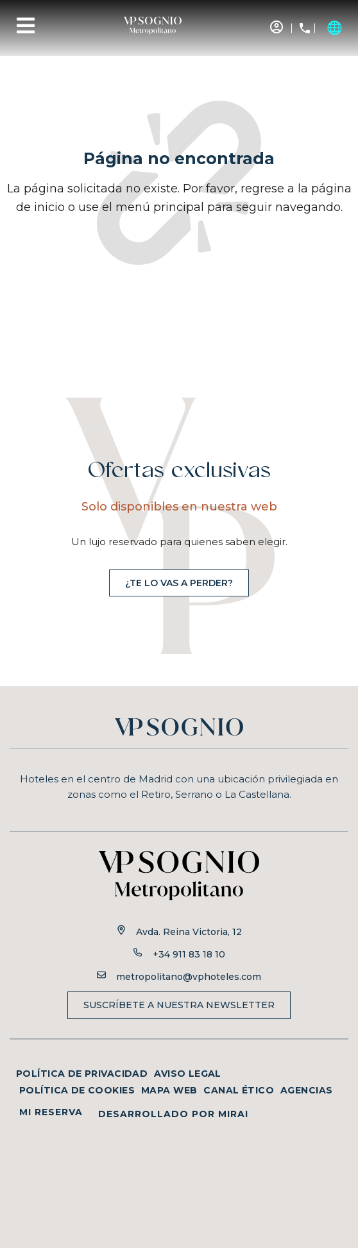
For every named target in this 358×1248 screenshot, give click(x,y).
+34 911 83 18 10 (189, 954)
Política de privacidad (82, 1073)
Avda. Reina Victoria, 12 (189, 932)
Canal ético (238, 1090)
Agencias (306, 1090)
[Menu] (25, 25)
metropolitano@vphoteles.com (188, 976)
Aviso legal (187, 1073)
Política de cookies (77, 1090)
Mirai (233, 1114)
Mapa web (169, 1090)
